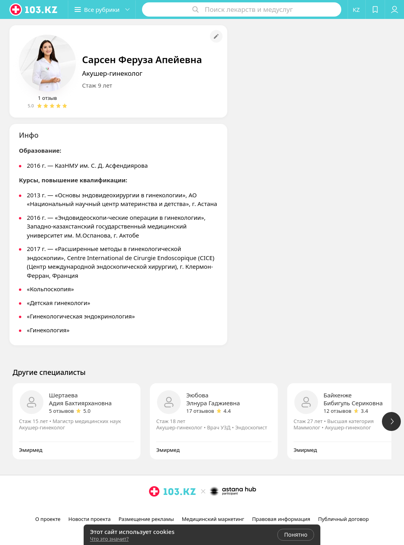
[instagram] (191, 508)
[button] (102, 9)
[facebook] (203, 508)
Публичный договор (343, 519)
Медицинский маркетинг (213, 519)
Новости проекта (89, 519)
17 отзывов (200, 410)
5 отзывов (61, 410)
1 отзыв (47, 98)
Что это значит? (109, 538)
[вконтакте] (214, 508)
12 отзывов (338, 410)
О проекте (47, 519)
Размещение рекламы (146, 519)
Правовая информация (281, 519)
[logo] (33, 9)
